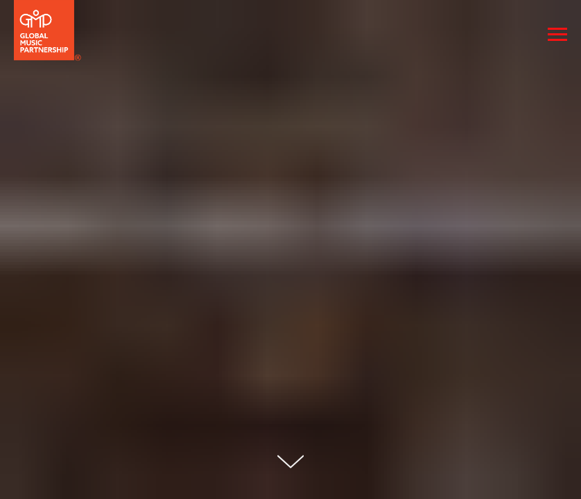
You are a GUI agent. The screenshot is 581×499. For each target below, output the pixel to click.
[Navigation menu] (557, 35)
